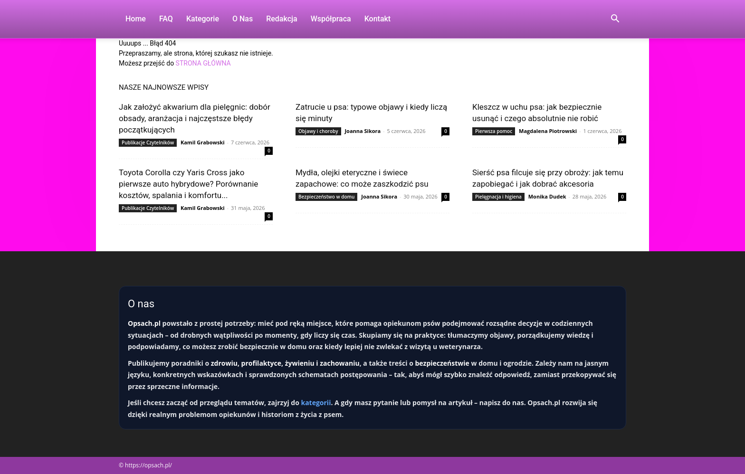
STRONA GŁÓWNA (203, 63)
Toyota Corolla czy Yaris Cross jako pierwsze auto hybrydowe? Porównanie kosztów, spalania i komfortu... (188, 184)
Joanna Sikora (362, 130)
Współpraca (331, 18)
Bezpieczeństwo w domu (326, 196)
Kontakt (377, 18)
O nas (242, 18)
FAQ (166, 18)
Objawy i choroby (318, 131)
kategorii (316, 402)
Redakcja (281, 18)
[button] (614, 19)
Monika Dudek (547, 196)
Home (135, 18)
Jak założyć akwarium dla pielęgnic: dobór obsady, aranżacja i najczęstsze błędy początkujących (194, 118)
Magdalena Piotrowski (548, 130)
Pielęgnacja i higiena (498, 196)
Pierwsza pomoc (493, 131)
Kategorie (202, 18)
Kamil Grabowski (203, 142)
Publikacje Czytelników (148, 142)
